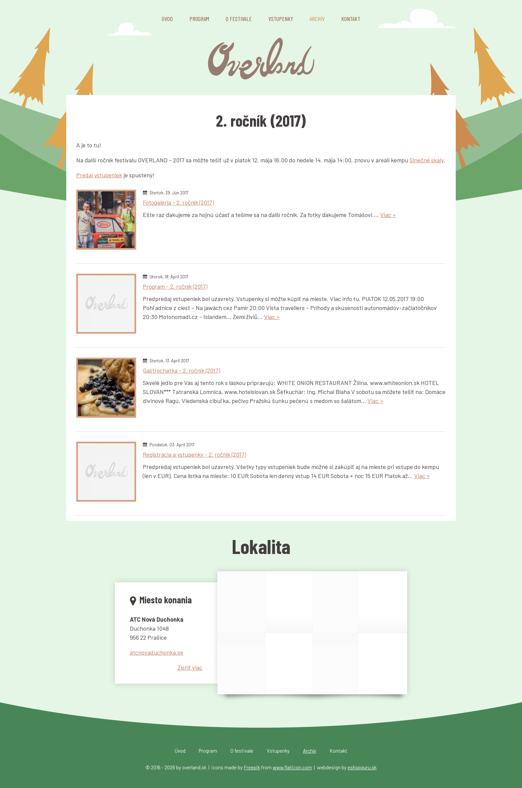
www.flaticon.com (292, 767)
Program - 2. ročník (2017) (175, 286)
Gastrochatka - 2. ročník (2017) (181, 370)
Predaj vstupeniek (99, 175)
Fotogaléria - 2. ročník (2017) (178, 202)
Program (199, 18)
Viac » (388, 214)
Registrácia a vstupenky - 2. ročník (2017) (194, 454)
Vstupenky (280, 18)
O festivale (239, 18)
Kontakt (350, 18)
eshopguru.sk (362, 767)
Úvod (167, 18)
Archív (317, 18)
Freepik (252, 767)
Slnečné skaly (426, 160)
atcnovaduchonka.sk (156, 652)
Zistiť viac (189, 667)
